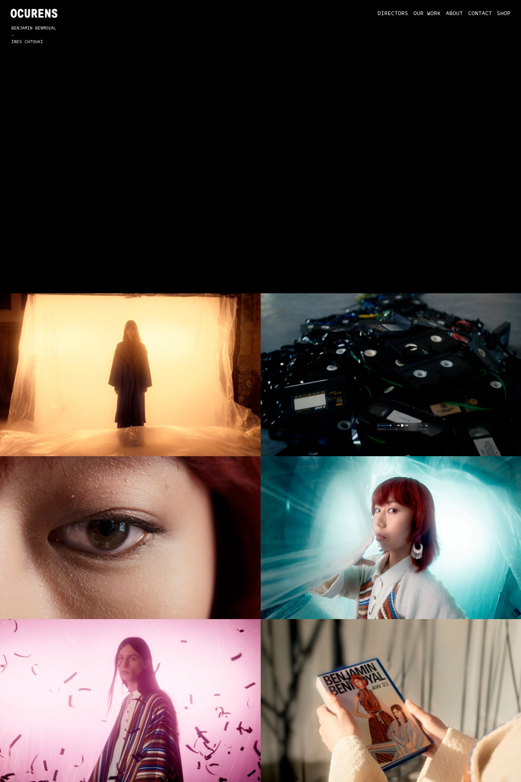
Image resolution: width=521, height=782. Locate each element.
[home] (34, 13)
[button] (390, 13)
